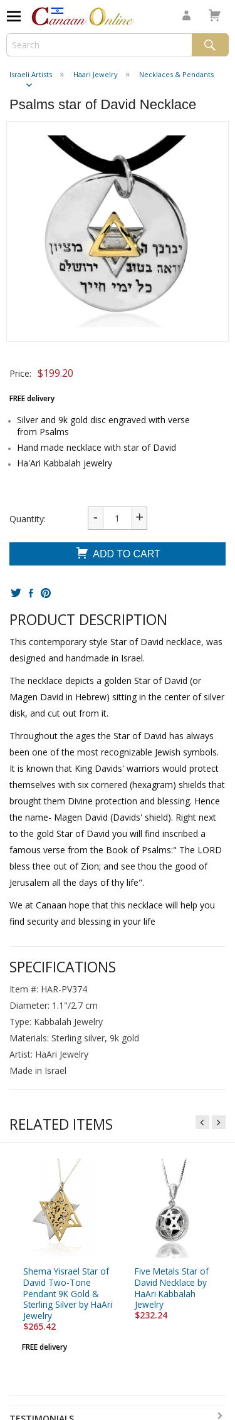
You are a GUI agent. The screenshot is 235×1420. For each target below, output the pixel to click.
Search (210, 44)
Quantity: (27, 519)
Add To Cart (117, 554)
